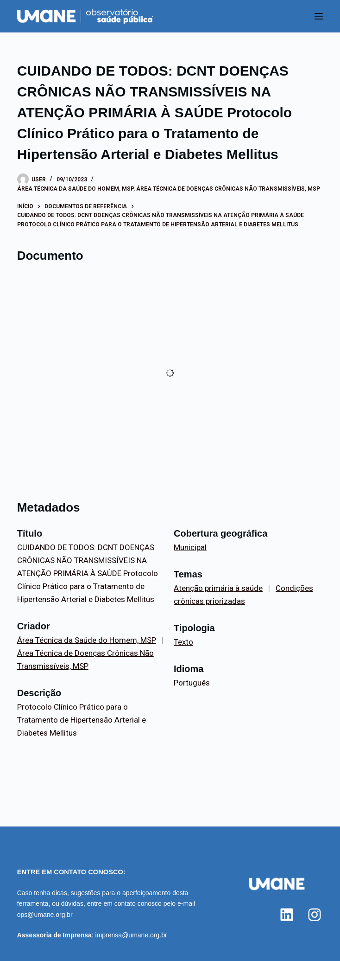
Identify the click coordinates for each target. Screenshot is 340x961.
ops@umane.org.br (45, 914)
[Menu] (319, 16)
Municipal (190, 547)
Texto (183, 642)
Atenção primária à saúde (218, 588)
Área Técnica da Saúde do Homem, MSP (75, 189)
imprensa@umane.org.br (131, 935)
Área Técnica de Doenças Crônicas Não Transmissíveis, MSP (228, 189)
